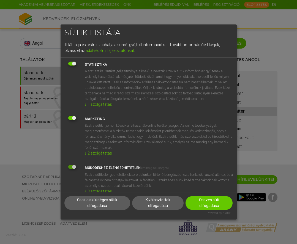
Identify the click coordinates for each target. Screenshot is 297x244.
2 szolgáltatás (98, 153)
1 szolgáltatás (98, 104)
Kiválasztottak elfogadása (158, 203)
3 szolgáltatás (98, 191)
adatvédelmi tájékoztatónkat (110, 50)
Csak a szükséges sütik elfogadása (97, 203)
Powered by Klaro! (219, 213)
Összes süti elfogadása (209, 203)
